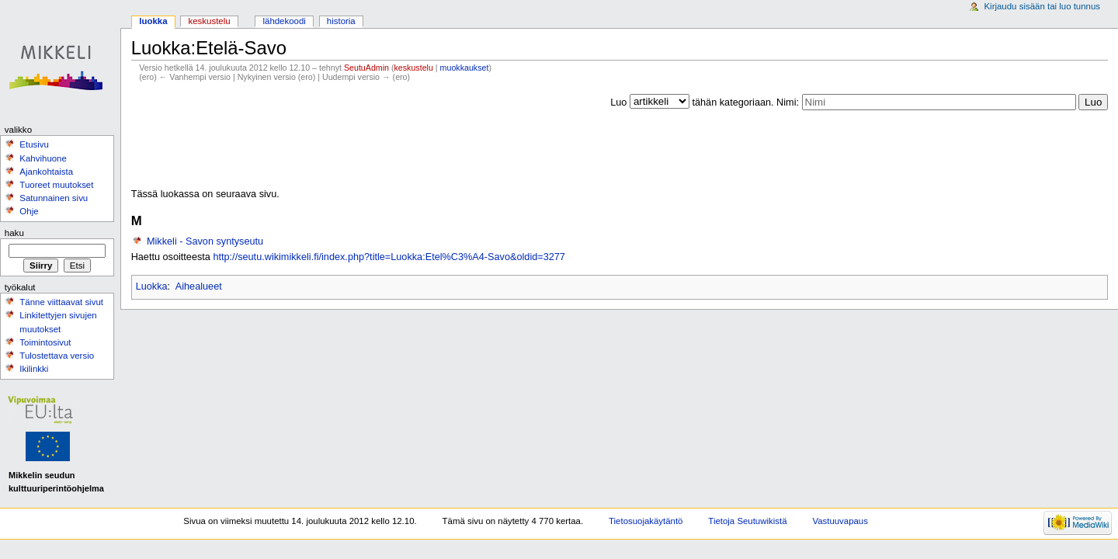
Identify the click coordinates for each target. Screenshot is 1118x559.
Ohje (28, 211)
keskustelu (413, 67)
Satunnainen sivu (53, 198)
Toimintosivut (45, 342)
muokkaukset (464, 67)
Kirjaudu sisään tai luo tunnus (1042, 6)
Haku (14, 233)
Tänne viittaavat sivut (61, 302)
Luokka (152, 286)
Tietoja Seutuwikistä (747, 521)
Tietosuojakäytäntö (645, 521)
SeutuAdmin (366, 67)
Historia (341, 21)
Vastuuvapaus (840, 521)
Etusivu (34, 144)
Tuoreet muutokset (56, 184)
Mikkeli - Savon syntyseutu (205, 241)
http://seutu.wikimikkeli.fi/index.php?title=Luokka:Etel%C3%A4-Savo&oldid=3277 (389, 257)
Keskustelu (210, 21)
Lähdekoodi (283, 21)
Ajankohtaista (46, 171)
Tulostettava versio (56, 355)
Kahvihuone (43, 158)
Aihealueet (198, 286)
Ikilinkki (33, 368)
